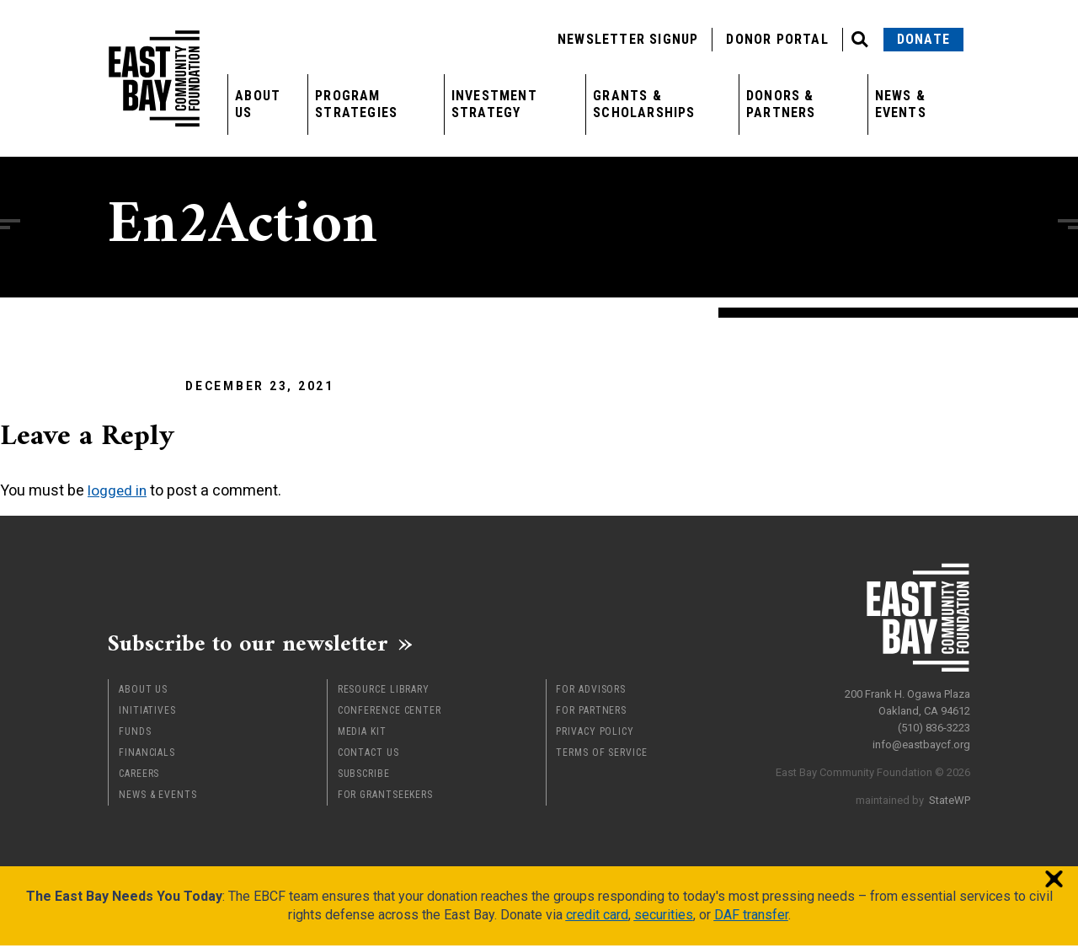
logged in (118, 490)
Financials (147, 755)
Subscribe (364, 776)
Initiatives (147, 713)
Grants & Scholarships (644, 104)
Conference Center (389, 713)
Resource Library (384, 692)
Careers (139, 776)
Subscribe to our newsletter (259, 644)
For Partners (591, 713)
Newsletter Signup (628, 39)
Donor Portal (777, 39)
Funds (135, 734)
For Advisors (591, 692)
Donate (923, 39)
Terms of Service (601, 755)
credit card (597, 917)
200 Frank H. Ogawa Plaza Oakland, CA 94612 (907, 699)
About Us (257, 104)
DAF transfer (751, 917)
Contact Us (368, 755)
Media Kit (362, 734)
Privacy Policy (595, 734)
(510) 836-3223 (934, 724)
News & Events (900, 104)
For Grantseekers (385, 797)
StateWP (949, 796)
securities (663, 917)
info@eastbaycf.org (921, 741)
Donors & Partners (781, 104)
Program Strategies (356, 104)
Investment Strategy (494, 104)
